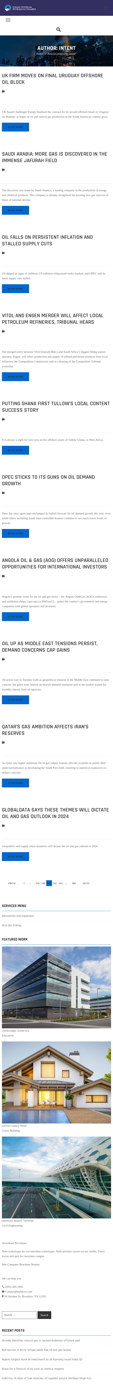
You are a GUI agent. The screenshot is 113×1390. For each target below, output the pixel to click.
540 (43, 883)
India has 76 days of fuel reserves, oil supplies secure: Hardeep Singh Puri (46, 1378)
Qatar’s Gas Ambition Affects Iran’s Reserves (45, 730)
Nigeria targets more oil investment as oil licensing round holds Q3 (42, 1359)
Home (39, 53)
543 (61, 883)
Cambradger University (15, 1031)
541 (49, 883)
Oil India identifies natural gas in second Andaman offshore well (41, 1340)
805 (74, 883)
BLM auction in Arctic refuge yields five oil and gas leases (36, 1350)
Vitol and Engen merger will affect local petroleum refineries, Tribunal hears (53, 319)
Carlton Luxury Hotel (14, 1126)
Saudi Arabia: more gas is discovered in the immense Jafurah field (54, 157)
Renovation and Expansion (18, 916)
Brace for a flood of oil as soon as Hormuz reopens (33, 1369)
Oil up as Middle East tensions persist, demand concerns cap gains (50, 647)
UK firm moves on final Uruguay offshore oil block (52, 79)
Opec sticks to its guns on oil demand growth (48, 480)
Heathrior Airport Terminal (17, 1221)
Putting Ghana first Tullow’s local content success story (56, 407)
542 (55, 883)
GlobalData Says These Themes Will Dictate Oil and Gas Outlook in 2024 (55, 813)
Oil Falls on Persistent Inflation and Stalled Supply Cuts (47, 240)
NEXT (86, 883)
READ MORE (15, 127)
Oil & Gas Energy (11, 925)
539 (37, 883)
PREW (12, 883)
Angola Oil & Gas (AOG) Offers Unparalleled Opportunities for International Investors (55, 563)
